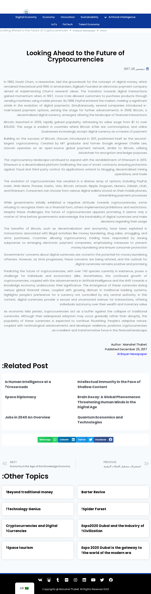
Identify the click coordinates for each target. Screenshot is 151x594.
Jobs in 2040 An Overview (27, 417)
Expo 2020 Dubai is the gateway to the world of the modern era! (111, 550)
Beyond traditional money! (29, 492)
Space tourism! (19, 547)
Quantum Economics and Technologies (100, 420)
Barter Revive (93, 492)
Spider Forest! (93, 509)
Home (109, 30)
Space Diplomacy (20, 397)
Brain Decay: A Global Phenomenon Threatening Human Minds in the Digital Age (108, 402)
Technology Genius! (23, 509)
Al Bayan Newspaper (86, 30)
